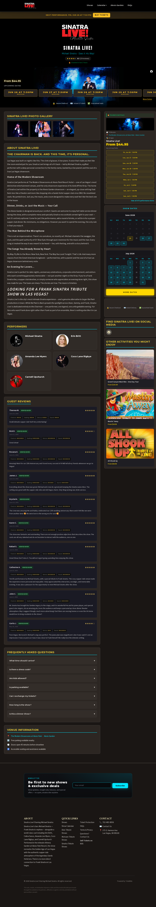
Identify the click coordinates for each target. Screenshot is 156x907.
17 (143, 272)
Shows (90, 5)
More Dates (147, 99)
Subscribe (120, 786)
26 (143, 238)
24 (143, 277)
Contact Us (107, 826)
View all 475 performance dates (142, 201)
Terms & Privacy (86, 830)
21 (124, 277)
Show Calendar (68, 826)
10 (143, 267)
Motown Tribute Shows (68, 838)
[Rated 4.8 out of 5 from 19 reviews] (78, 58)
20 (117, 277)
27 (149, 238)
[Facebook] (151, 71)
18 (149, 272)
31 (143, 282)
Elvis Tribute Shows (66, 831)
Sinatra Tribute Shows (68, 845)
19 (111, 277)
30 (124, 243)
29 (117, 243)
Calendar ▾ (102, 5)
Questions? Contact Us (84, 835)
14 (124, 272)
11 (149, 267)
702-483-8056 (108, 822)
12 (111, 272)
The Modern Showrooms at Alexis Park (26, 736)
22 (130, 277)
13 (117, 272)
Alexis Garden (117, 5)
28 (111, 243)
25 (149, 277)
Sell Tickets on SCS (86, 842)
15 (130, 272)
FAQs (130, 5)
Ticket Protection (87, 822)
